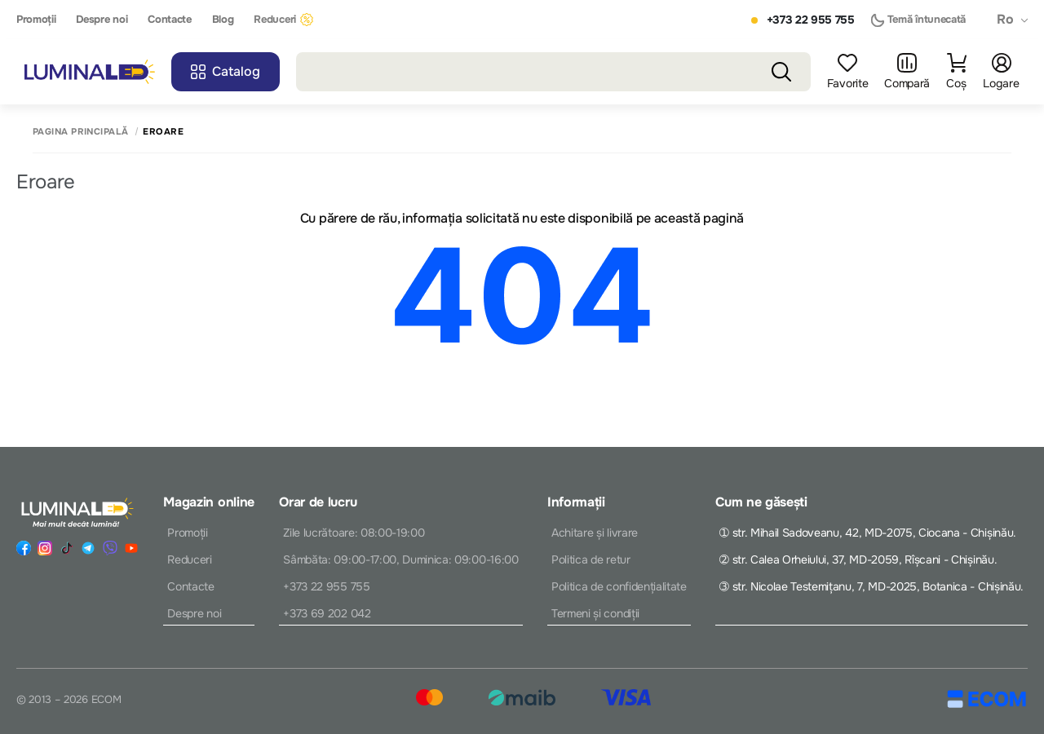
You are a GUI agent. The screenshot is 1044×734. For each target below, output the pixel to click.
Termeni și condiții (595, 613)
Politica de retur (590, 559)
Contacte (169, 19)
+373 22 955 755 (811, 20)
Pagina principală (80, 131)
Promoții (35, 19)
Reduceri (283, 19)
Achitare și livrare (594, 532)
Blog (223, 19)
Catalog (225, 71)
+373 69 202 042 (326, 613)
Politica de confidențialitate (619, 586)
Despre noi (101, 19)
